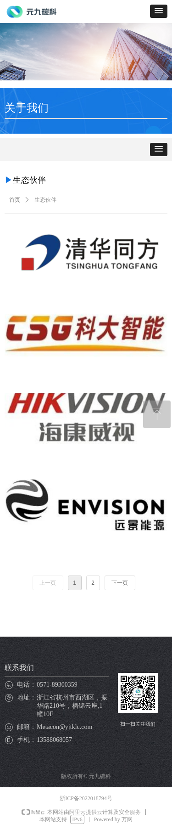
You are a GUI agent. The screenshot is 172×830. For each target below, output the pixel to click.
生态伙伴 (45, 200)
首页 (14, 200)
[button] (158, 11)
